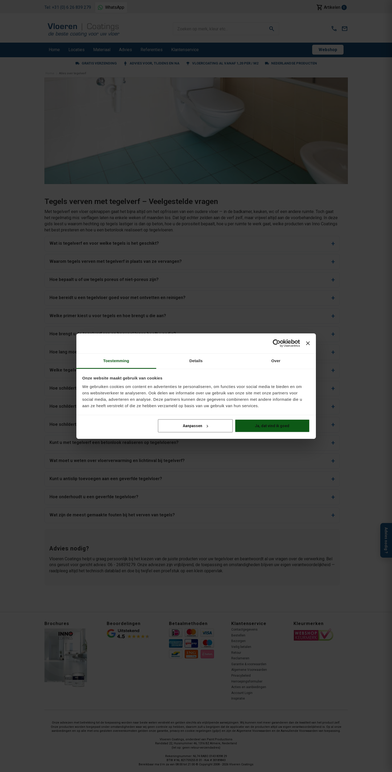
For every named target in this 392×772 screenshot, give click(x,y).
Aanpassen (195, 426)
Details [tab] (196, 360)
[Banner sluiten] (308, 343)
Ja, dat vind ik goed (272, 426)
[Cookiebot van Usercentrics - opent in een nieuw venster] (276, 343)
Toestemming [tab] (116, 360)
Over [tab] (275, 360)
